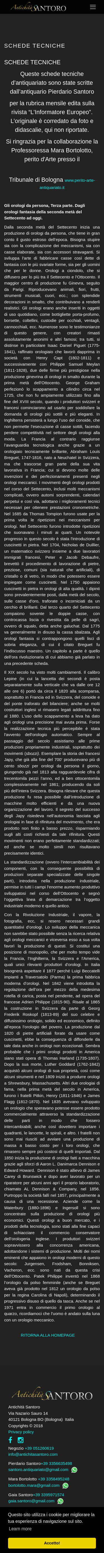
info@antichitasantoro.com (33, 1454)
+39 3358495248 (53, 1479)
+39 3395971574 (48, 1494)
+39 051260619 (39, 1448)
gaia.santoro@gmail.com (31, 1500)
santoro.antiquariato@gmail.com (38, 1469)
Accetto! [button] (52, 1543)
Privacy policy (21, 1431)
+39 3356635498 (56, 1463)
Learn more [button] (20, 1528)
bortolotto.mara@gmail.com (33, 1485)
